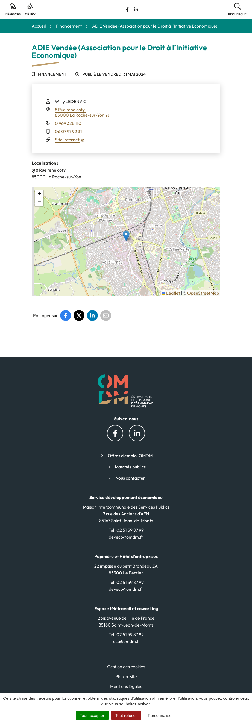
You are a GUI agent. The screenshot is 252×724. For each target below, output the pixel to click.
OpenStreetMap (203, 293)
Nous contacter (130, 478)
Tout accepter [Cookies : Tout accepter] (92, 715)
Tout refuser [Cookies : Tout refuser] (126, 715)
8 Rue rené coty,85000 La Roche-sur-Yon (82, 112)
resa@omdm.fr (126, 641)
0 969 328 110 (68, 123)
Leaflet (171, 293)
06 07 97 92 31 (68, 131)
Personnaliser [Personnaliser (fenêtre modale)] (160, 715)
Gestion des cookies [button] (126, 666)
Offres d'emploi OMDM (130, 455)
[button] (237, 9)
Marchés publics (130, 466)
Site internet (69, 139)
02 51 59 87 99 (130, 530)
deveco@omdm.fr (126, 537)
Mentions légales (126, 686)
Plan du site (126, 676)
